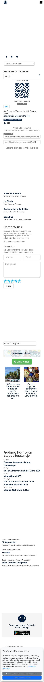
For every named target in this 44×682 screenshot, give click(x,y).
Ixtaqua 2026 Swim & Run (16, 490)
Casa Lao (8, 217)
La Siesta (8, 201)
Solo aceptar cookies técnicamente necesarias (22, 674)
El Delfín (6, 552)
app (27, 80)
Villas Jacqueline (12, 193)
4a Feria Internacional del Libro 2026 (22, 471)
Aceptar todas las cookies (22, 678)
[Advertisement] (22, 29)
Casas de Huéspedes (12, 119)
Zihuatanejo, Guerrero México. (17, 116)
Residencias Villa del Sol (16, 209)
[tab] (8, 76)
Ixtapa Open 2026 (12, 476)
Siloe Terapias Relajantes (14, 563)
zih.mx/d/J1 (22, 103)
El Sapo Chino (9, 542)
